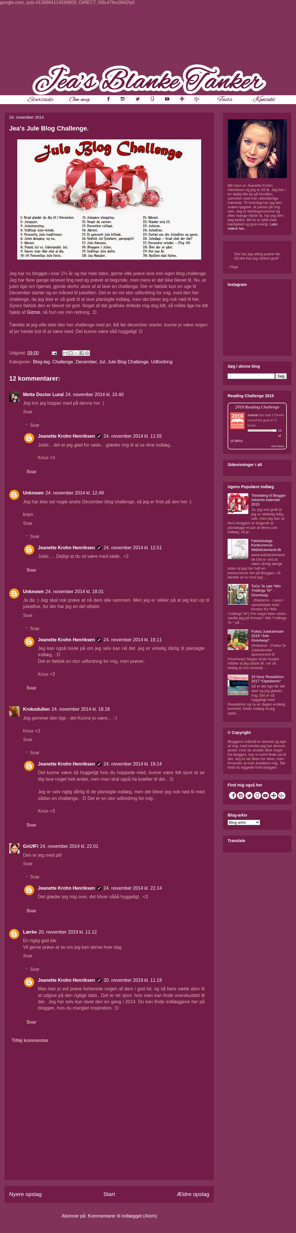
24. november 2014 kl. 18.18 (80, 709)
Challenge (62, 361)
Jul (102, 361)
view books (277, 446)
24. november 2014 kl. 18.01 (74, 591)
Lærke (30, 932)
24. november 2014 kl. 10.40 (94, 394)
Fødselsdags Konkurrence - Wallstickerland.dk (266, 545)
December (86, 361)
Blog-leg (41, 361)
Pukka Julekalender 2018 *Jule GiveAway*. (267, 635)
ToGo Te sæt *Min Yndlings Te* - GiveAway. (266, 590)
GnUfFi (30, 846)
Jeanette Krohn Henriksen (66, 436)
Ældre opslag (193, 1194)
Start (109, 1194)
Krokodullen (36, 709)
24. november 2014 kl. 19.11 (132, 639)
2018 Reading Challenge (257, 406)
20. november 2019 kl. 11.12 (68, 932)
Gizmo (33, 312)
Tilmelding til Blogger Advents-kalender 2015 (268, 500)
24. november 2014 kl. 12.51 (132, 547)
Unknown (33, 492)
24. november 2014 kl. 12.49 (74, 492)
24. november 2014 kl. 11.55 (132, 436)
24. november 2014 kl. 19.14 (132, 763)
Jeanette (253, 415)
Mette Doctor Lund (43, 394)
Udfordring (162, 361)
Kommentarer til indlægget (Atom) (122, 1215)
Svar (27, 411)
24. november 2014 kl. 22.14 (132, 888)
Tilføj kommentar (30, 1040)
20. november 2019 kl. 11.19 (132, 980)
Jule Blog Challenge (127, 361)
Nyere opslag (25, 1194)
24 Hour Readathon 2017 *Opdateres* (267, 679)
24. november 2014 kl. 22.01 (69, 846)
